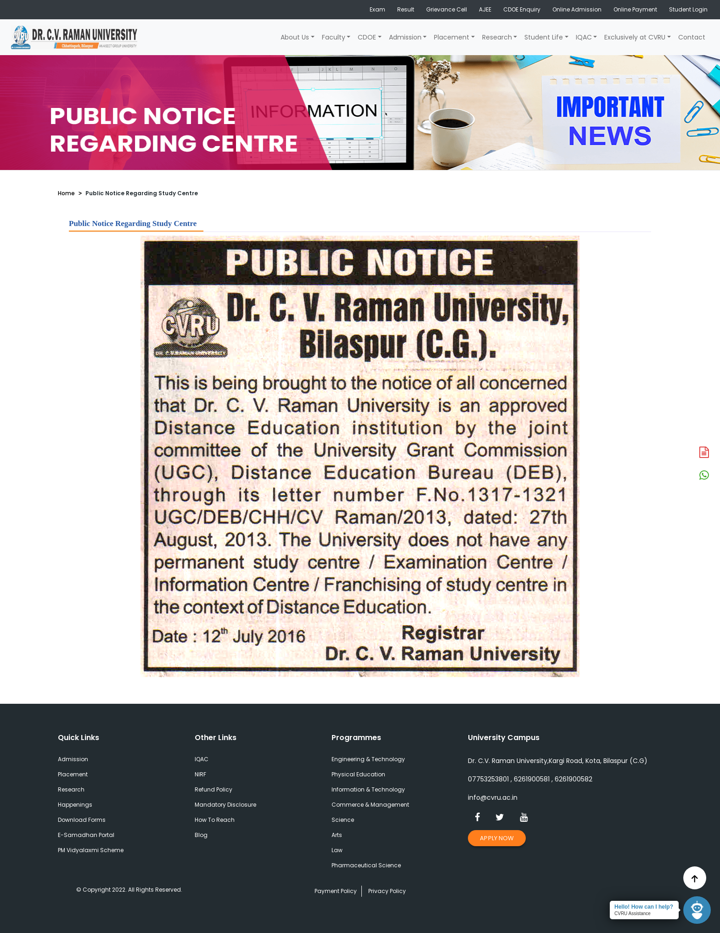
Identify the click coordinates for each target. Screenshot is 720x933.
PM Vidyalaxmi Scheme (91, 850)
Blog (201, 835)
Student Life (543, 37)
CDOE (367, 37)
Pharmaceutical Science (366, 865)
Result (405, 9)
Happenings (75, 805)
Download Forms (82, 820)
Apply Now (497, 838)
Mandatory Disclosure (225, 805)
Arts (337, 835)
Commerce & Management (370, 805)
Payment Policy (336, 891)
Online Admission (577, 9)
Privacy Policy (387, 891)
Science (343, 820)
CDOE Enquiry (521, 9)
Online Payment (635, 9)
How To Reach (215, 820)
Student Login (688, 9)
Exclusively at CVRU (634, 37)
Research (497, 37)
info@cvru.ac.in (493, 797)
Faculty (333, 37)
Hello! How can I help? (643, 907)
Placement (451, 37)
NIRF (200, 774)
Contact (691, 37)
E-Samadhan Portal (86, 835)
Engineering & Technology (368, 759)
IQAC (584, 37)
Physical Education (358, 774)
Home (66, 193)
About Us (295, 37)
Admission (405, 37)
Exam (377, 9)
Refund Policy (213, 789)
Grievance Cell (446, 9)
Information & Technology (368, 789)
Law (337, 850)
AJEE (485, 9)
